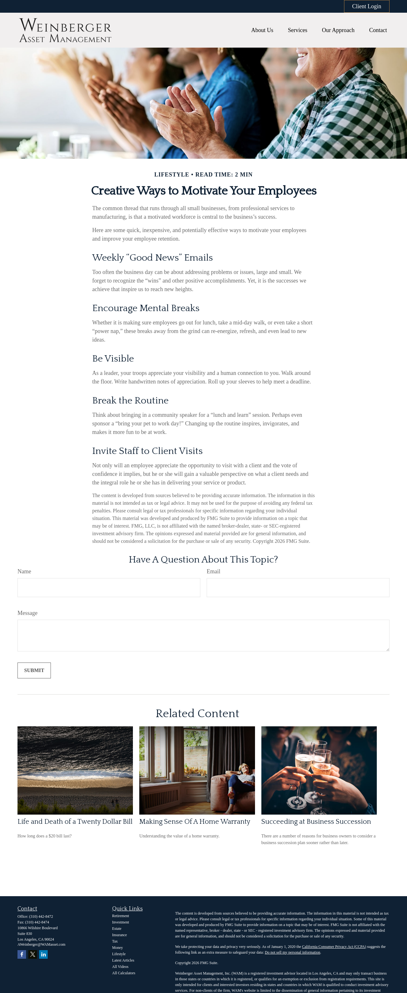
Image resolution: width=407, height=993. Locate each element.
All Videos (120, 966)
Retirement (120, 916)
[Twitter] (32, 954)
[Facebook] (21, 954)
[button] (262, 30)
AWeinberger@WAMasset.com (41, 944)
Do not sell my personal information (292, 952)
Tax (115, 941)
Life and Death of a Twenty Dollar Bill (75, 822)
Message (27, 613)
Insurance (119, 935)
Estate (116, 928)
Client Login (367, 6)
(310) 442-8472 (41, 916)
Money (117, 947)
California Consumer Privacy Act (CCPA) (334, 946)
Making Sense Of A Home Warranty (194, 822)
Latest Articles (123, 960)
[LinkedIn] (43, 954)
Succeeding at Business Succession (316, 822)
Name (24, 571)
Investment (120, 922)
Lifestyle (119, 954)
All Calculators (123, 973)
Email (213, 571)
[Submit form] (34, 670)
